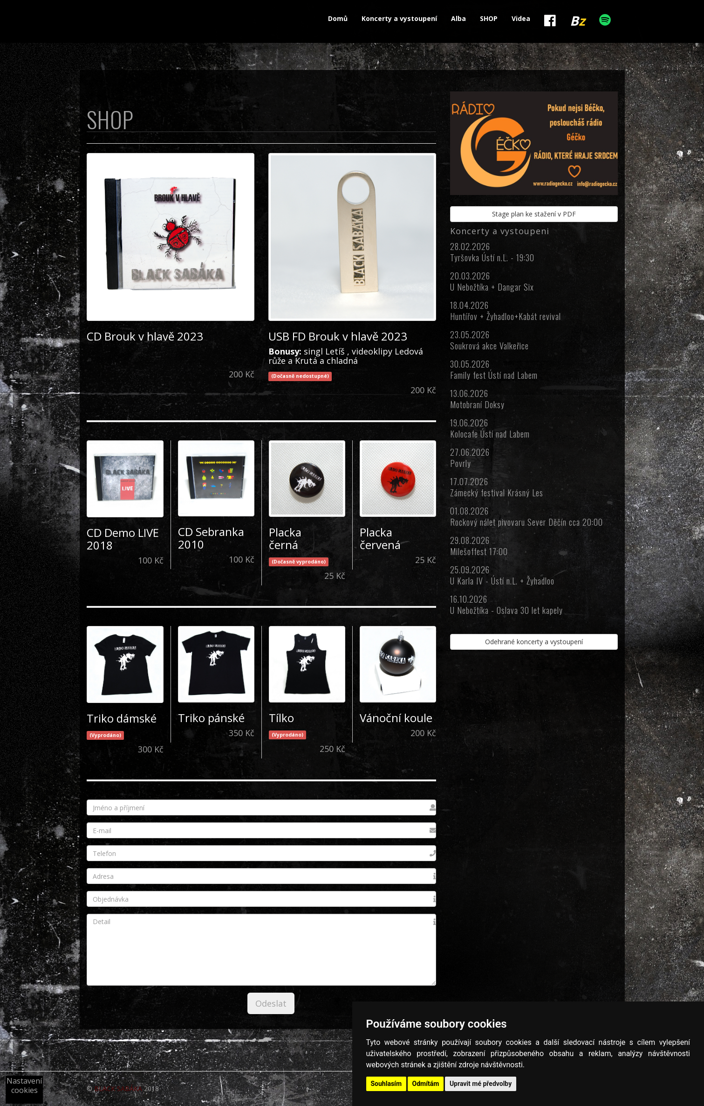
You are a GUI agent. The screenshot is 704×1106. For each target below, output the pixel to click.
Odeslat (271, 1003)
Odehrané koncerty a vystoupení (534, 641)
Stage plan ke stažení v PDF (534, 213)
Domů (338, 18)
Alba (458, 18)
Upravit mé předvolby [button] (481, 1083)
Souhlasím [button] (386, 1083)
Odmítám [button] (425, 1083)
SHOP (489, 18)
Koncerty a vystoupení (399, 18)
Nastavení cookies (24, 1085)
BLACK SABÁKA (118, 1088)
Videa (521, 18)
